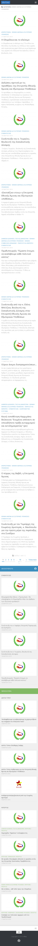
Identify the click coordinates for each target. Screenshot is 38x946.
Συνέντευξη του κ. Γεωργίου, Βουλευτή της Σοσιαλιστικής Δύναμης (15, 141)
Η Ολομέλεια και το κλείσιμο (15, 39)
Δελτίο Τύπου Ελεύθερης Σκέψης (12, 745)
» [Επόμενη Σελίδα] (26, 560)
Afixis (25, 936)
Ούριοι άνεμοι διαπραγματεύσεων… (19, 364)
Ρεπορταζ (4, 831)
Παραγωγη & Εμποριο (25, 243)
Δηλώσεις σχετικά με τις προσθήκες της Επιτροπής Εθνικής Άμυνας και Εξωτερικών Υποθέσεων (18, 85)
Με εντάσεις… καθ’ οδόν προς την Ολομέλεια (16, 889)
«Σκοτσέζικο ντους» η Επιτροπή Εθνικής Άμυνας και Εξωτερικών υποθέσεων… (17, 195)
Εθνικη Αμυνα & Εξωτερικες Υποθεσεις (15, 77)
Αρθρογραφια (6, 32)
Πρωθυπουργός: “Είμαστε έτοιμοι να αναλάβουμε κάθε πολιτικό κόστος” (17, 253)
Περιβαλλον (11, 856)
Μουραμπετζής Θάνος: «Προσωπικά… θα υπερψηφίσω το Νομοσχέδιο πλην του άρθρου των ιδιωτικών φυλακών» (18, 599)
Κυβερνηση (11, 912)
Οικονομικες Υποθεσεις (23, 912)
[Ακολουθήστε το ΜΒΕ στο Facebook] (35, 568)
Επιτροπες (28, 829)
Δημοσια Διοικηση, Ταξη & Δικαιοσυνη (14, 239)
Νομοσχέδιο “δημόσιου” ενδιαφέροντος (14, 833)
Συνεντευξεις (6, 133)
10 (20, 560)
